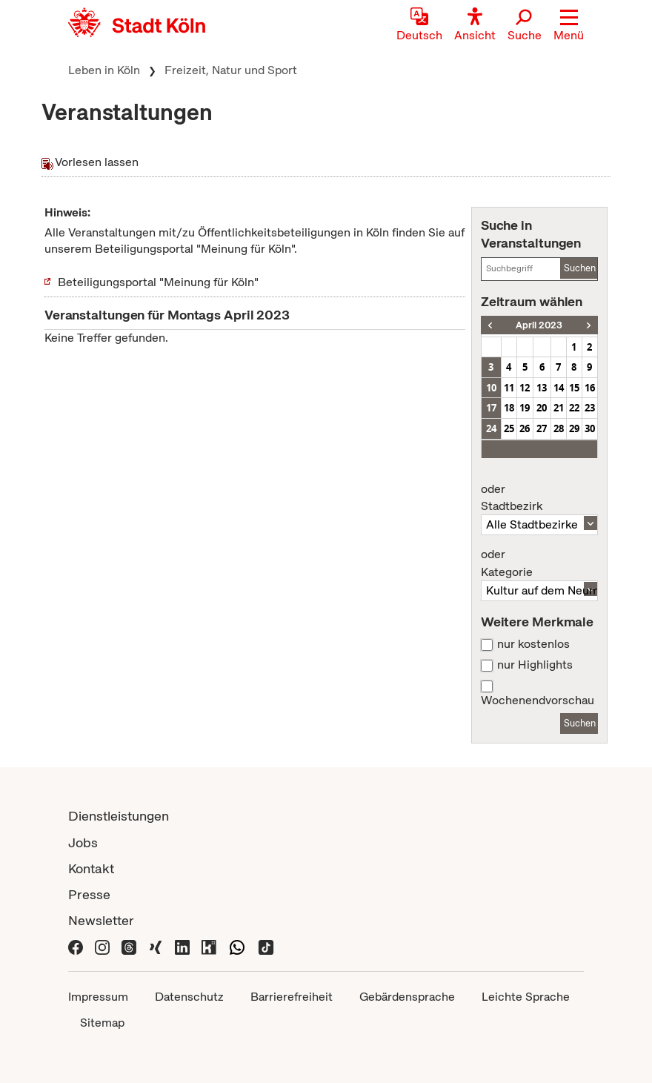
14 (558, 387)
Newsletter (101, 920)
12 (524, 387)
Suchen (580, 268)
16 (590, 387)
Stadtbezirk (539, 498)
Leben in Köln (104, 70)
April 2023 (539, 325)
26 (524, 428)
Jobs (83, 842)
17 (491, 407)
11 (509, 387)
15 (574, 387)
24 (491, 428)
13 (541, 387)
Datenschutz (189, 996)
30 (590, 428)
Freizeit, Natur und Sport (230, 70)
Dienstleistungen (118, 815)
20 (541, 407)
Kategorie (539, 563)
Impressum (98, 996)
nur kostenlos (533, 644)
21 (558, 407)
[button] (568, 25)
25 (509, 428)
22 (574, 407)
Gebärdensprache (407, 996)
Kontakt (91, 868)
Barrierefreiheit (291, 996)
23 (590, 407)
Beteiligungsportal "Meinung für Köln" (158, 282)
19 (524, 407)
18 (509, 407)
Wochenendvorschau (537, 700)
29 (574, 428)
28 (558, 428)
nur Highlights (535, 665)
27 (541, 428)
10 (491, 387)
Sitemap (102, 1022)
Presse (89, 894)
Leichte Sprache (526, 996)
